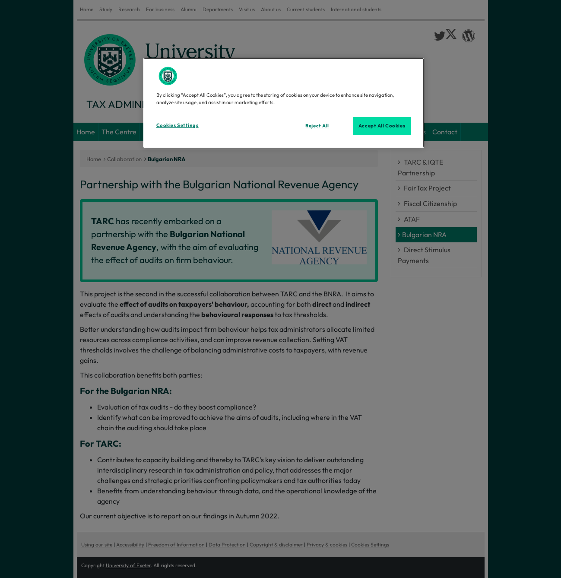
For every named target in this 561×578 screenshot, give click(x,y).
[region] (283, 103)
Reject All (317, 126)
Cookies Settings (177, 125)
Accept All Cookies (381, 126)
